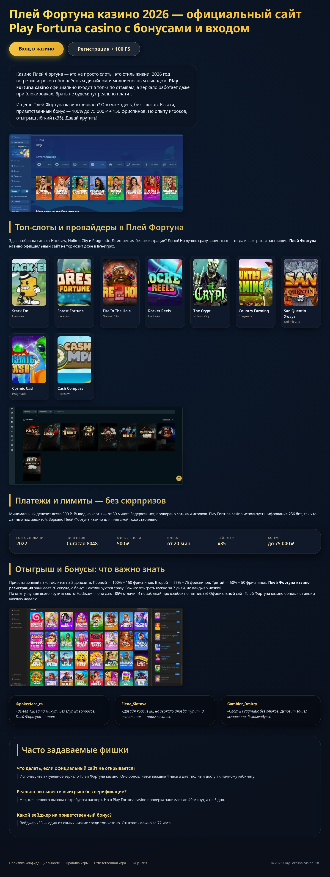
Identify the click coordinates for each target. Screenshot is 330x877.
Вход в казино (36, 48)
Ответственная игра (110, 863)
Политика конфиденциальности (34, 863)
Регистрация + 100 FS (104, 49)
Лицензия (139, 863)
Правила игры (77, 863)
